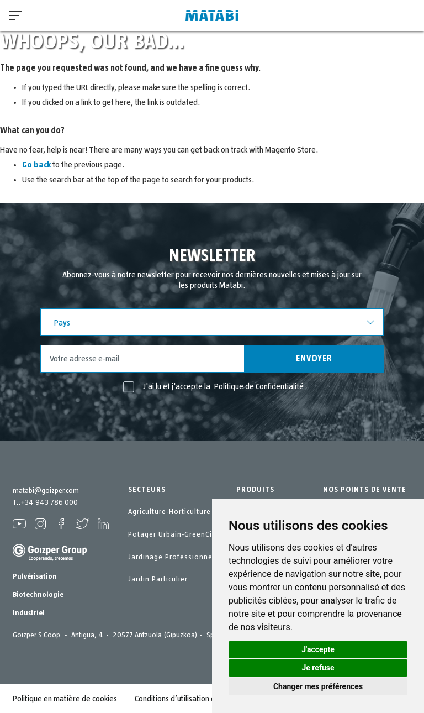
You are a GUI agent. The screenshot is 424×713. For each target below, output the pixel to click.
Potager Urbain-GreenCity (173, 534)
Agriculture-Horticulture (169, 512)
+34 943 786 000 (49, 502)
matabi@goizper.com (46, 491)
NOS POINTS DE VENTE (364, 490)
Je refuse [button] (317, 667)
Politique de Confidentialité (259, 386)
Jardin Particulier (158, 579)
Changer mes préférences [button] (318, 686)
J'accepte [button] (318, 649)
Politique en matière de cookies (65, 698)
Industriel (29, 613)
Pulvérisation (35, 576)
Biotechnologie (38, 595)
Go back (36, 164)
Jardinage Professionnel (171, 557)
